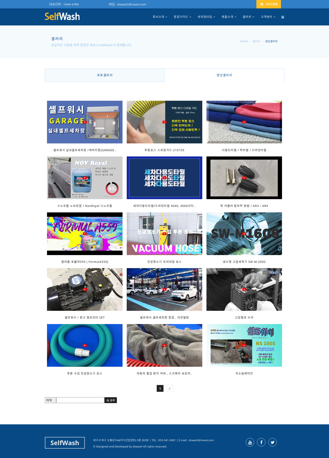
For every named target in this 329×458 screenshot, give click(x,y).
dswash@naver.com (131, 4)
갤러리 (247, 17)
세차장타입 (205, 17)
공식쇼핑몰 (268, 4)
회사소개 (158, 17)
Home (244, 41)
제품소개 (227, 17)
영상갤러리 (224, 75)
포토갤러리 (105, 75)
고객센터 (266, 17)
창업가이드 (181, 17)
